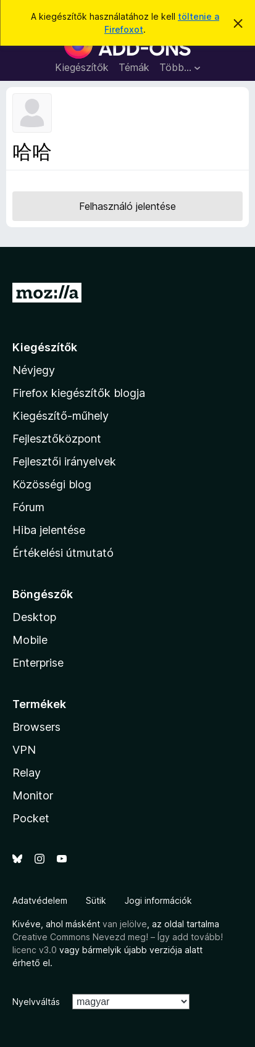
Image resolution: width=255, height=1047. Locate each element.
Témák (134, 67)
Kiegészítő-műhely (60, 415)
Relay (26, 772)
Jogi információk (158, 900)
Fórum (28, 507)
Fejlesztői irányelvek (64, 461)
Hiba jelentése (48, 530)
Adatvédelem (39, 900)
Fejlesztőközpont (56, 438)
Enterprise (38, 662)
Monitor (32, 795)
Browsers (36, 726)
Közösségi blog (51, 484)
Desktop (34, 617)
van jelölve (124, 924)
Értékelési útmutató (63, 552)
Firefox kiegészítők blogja (78, 392)
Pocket (30, 818)
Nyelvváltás (36, 1001)
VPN (24, 749)
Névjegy (33, 370)
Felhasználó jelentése (127, 206)
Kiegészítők (82, 67)
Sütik (96, 900)
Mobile (30, 639)
